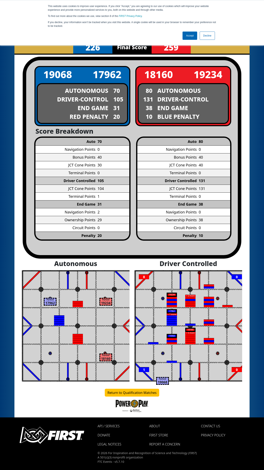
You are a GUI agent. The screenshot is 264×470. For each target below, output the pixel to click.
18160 (158, 74)
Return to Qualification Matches (132, 392)
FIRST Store (158, 435)
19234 (208, 74)
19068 (57, 74)
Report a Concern (164, 444)
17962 (107, 74)
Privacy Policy (130, 16)
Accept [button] (190, 35)
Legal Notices (109, 444)
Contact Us (210, 426)
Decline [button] (207, 35)
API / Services (109, 426)
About (154, 426)
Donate (104, 435)
